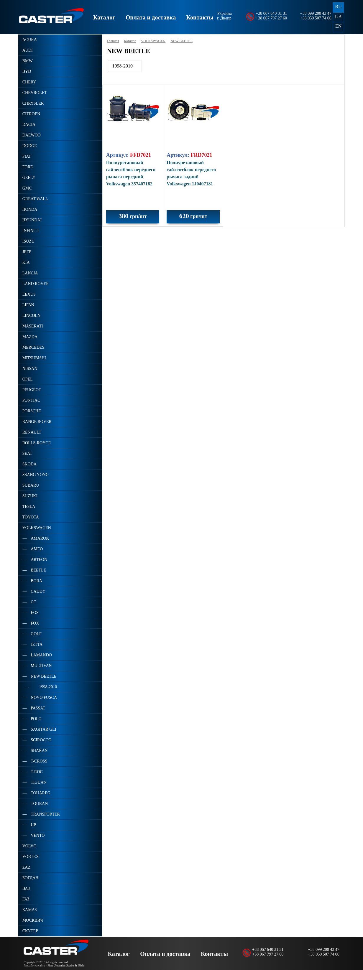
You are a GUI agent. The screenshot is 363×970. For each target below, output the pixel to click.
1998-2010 (122, 65)
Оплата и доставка (151, 17)
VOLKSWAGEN (153, 41)
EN (338, 26)
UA (338, 16)
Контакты (199, 17)
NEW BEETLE (181, 41)
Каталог (104, 17)
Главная (113, 41)
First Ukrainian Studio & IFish (65, 965)
